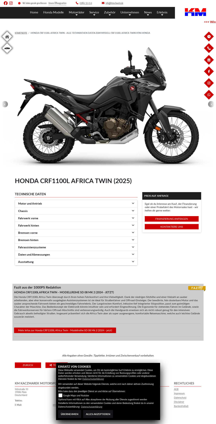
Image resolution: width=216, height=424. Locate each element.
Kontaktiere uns (171, 226)
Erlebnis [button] (162, 12)
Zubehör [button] (109, 12)
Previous (5, 104)
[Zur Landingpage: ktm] (7, 53)
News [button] (148, 12)
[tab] (76, 203)
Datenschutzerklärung (93, 379)
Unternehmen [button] (129, 12)
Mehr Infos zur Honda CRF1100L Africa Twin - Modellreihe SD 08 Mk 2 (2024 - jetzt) (65, 330)
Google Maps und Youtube (76, 395)
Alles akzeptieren (98, 413)
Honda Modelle (53, 12)
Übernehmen (69, 413)
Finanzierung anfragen (171, 218)
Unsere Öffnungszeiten (57, 3)
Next (211, 104)
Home (34, 12)
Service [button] (94, 12)
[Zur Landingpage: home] (7, 41)
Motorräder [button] (76, 12)
